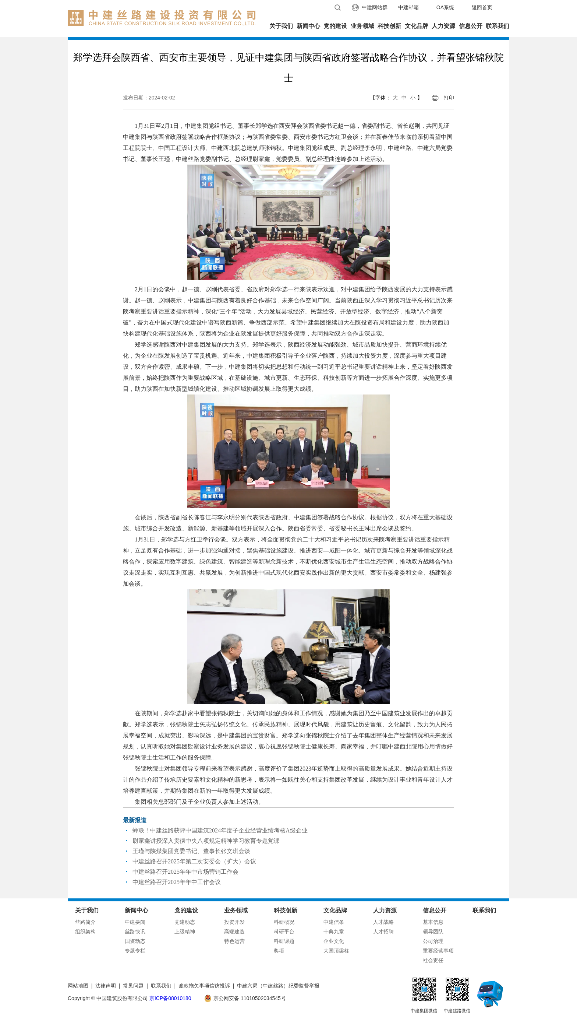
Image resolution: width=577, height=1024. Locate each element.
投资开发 (234, 922)
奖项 (279, 951)
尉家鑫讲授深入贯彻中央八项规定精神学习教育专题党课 (206, 841)
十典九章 (333, 931)
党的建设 (335, 26)
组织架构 (85, 931)
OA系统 (445, 7)
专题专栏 (135, 951)
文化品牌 (416, 26)
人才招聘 (383, 931)
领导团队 (433, 931)
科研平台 (284, 931)
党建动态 (184, 922)
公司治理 (433, 941)
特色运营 (234, 941)
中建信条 (333, 922)
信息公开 (470, 26)
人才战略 (383, 922)
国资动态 (135, 941)
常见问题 (133, 986)
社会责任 (433, 960)
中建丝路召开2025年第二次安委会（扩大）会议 (194, 861)
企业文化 (333, 941)
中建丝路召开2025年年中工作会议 (176, 882)
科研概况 (284, 922)
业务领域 (362, 26)
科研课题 (284, 941)
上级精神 (184, 931)
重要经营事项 (438, 951)
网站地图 (78, 986)
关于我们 (281, 26)
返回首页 (482, 7)
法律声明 (105, 986)
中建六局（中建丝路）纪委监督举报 (278, 986)
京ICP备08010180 (170, 998)
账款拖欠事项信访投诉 (204, 986)
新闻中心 (308, 26)
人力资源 (443, 26)
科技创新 (389, 26)
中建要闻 (135, 922)
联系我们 (497, 26)
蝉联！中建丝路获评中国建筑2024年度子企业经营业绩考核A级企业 (220, 830)
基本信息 (433, 922)
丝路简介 (85, 922)
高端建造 (234, 931)
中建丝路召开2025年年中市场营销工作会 (185, 872)
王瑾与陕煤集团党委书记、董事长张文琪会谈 (191, 851)
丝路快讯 (135, 931)
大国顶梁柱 (336, 951)
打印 (449, 98)
